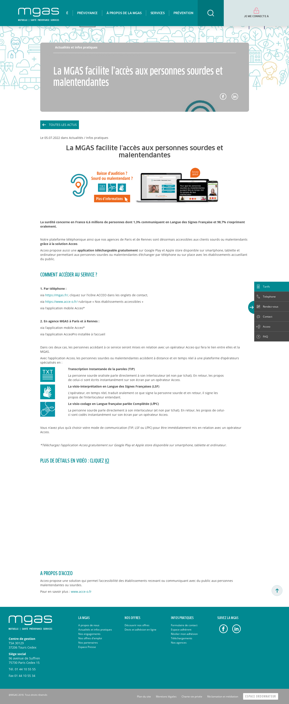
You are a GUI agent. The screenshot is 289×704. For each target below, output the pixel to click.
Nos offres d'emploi (90, 638)
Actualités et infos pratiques (76, 47)
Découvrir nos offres (137, 625)
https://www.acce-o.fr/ (61, 302)
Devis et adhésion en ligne (140, 629)
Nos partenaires (88, 642)
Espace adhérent (181, 629)
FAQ (265, 336)
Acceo (266, 326)
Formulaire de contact (184, 625)
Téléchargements (181, 638)
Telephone (269, 296)
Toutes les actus (63, 125)
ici (107, 461)
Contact (267, 316)
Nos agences (179, 642)
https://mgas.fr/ (56, 295)
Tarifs (266, 286)
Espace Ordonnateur (260, 696)
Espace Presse (87, 647)
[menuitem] (87, 13)
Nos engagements (89, 634)
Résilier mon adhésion (184, 634)
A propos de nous (88, 625)
